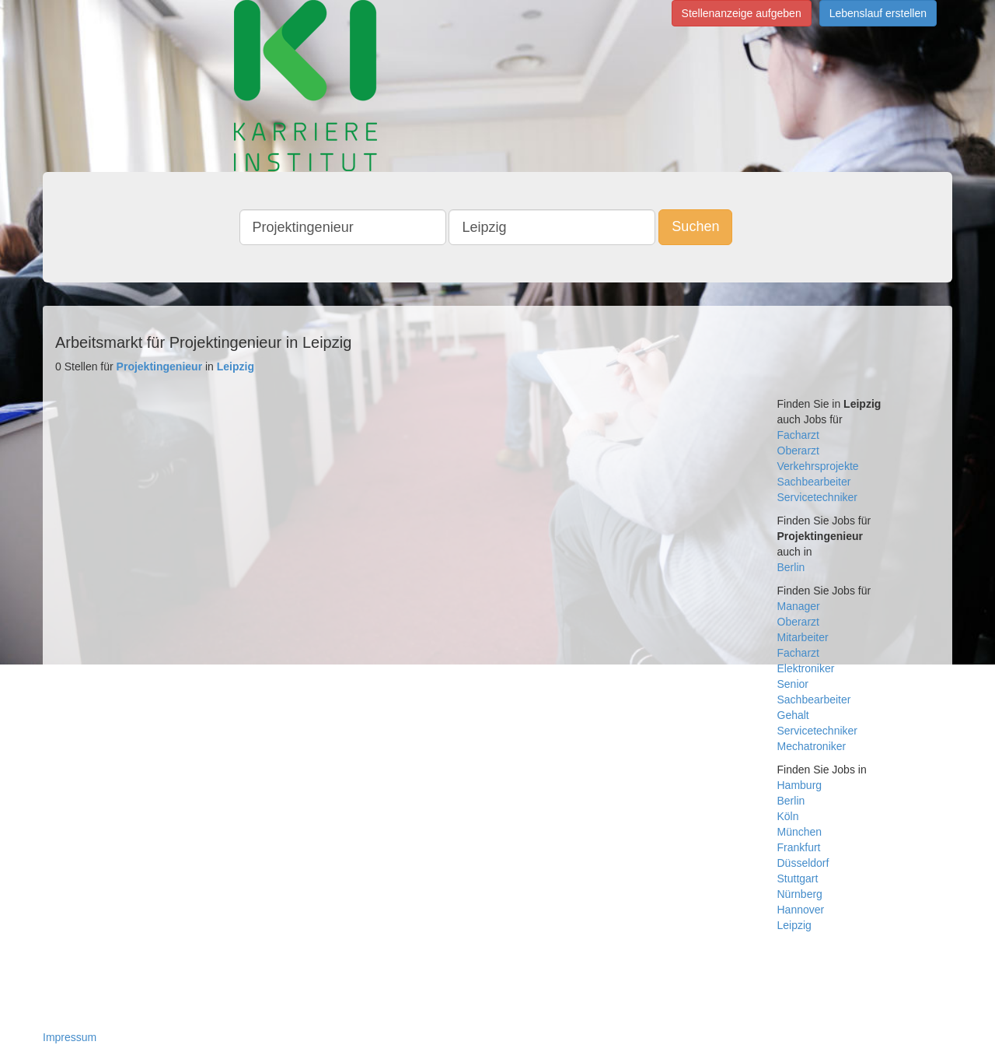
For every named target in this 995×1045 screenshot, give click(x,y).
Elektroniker (806, 668)
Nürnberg (799, 894)
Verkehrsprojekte (818, 466)
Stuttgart (798, 878)
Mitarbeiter (803, 637)
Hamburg (799, 785)
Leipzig (794, 925)
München (799, 832)
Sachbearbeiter (814, 481)
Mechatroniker (812, 746)
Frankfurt (799, 847)
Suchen (695, 226)
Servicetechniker (817, 497)
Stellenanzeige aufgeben (741, 13)
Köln (788, 816)
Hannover (801, 909)
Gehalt (793, 715)
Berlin (791, 567)
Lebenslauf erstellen (878, 13)
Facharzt (798, 435)
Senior (792, 684)
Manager (798, 606)
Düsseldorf (803, 863)
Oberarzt (798, 450)
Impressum (69, 1037)
